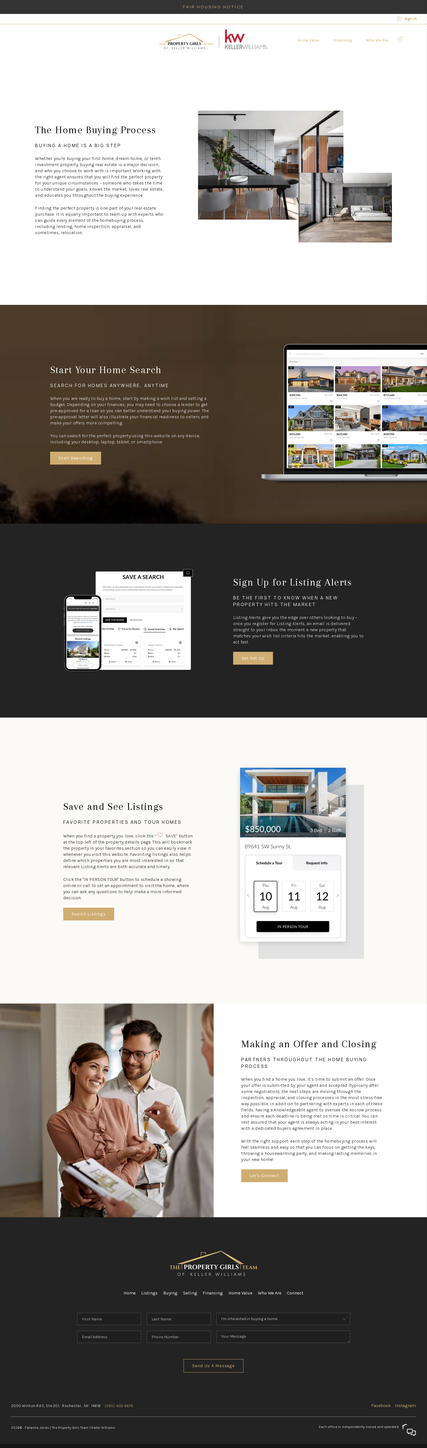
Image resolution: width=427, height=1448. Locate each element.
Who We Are (269, 1293)
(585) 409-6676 (119, 1405)
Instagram (405, 1405)
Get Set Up (253, 658)
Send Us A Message (213, 1365)
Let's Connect (264, 1175)
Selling (190, 1293)
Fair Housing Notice (213, 7)
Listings (149, 1293)
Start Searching (75, 458)
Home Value (240, 1293)
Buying (170, 1293)
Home (130, 1293)
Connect (295, 1293)
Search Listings (89, 914)
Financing (213, 1293)
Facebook (381, 1405)
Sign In (407, 18)
